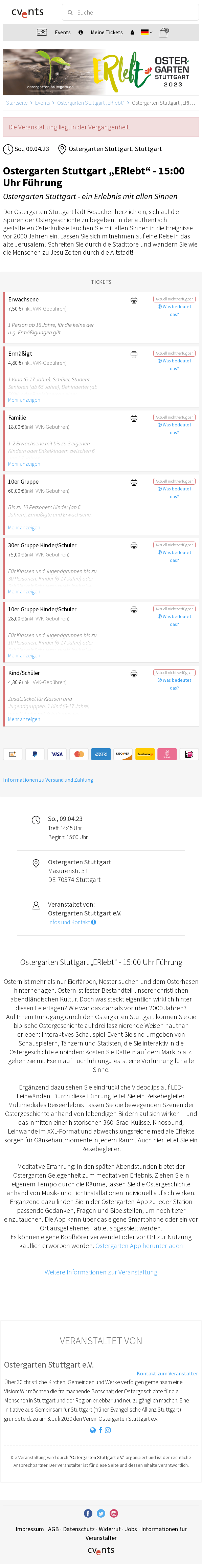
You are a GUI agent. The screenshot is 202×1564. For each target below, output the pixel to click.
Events (42, 102)
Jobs (131, 1529)
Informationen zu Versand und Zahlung (48, 779)
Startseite (17, 102)
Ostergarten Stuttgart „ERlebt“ (91, 102)
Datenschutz (79, 1529)
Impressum (30, 1529)
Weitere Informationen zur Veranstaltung (101, 1272)
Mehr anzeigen (24, 399)
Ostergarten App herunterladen (139, 1245)
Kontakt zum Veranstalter (167, 1373)
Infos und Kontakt (72, 922)
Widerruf (110, 1529)
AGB (53, 1529)
